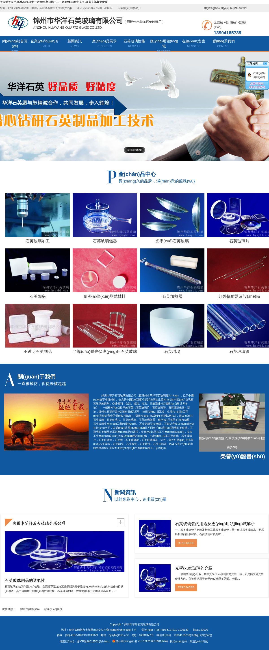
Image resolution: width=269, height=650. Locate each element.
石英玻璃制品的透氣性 (25, 580)
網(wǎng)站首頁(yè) (216, 8)
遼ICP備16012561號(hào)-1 (93, 641)
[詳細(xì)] (161, 448)
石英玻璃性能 (134, 44)
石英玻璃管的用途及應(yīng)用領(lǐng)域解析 (215, 524)
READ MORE (186, 543)
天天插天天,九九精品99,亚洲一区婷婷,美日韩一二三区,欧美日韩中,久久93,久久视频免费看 (53, 2)
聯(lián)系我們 (238, 8)
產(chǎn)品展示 (104, 44)
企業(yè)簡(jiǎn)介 (45, 44)
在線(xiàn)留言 (194, 44)
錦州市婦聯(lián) (30, 609)
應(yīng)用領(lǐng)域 (164, 45)
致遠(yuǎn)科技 (53, 609)
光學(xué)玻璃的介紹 (194, 568)
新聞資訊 (74, 44)
